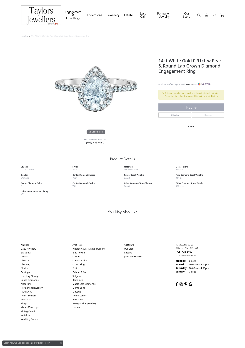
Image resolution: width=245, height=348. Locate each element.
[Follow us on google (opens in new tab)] (190, 284)
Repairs (128, 252)
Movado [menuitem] (76, 291)
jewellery (24, 36)
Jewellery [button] (113, 15)
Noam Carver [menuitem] (79, 295)
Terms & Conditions (126, 331)
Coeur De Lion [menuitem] (80, 260)
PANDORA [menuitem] (26, 291)
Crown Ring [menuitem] (78, 264)
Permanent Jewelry (164, 15)
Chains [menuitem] (24, 256)
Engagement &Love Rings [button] (73, 15)
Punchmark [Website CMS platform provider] (128, 342)
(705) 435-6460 (95, 142)
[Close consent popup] (61, 343)
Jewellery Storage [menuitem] (30, 276)
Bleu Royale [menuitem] (78, 252)
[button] (198, 15)
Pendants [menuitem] (26, 299)
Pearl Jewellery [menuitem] (28, 295)
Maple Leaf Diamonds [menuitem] (83, 283)
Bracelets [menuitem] (26, 252)
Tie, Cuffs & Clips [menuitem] (30, 307)
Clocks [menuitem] (24, 268)
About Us (129, 244)
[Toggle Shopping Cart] (222, 15)
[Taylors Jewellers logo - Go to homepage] (41, 15)
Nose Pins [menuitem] (26, 283)
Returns (208, 115)
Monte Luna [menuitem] (78, 287)
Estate (128, 15)
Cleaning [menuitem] (25, 264)
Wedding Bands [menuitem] (29, 319)
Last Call (143, 15)
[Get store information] (186, 255)
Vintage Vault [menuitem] (28, 311)
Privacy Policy (107, 331)
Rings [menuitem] (24, 303)
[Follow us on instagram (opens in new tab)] (181, 284)
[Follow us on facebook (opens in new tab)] (177, 284)
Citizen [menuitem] (76, 256)
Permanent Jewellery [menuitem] (32, 287)
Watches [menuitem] (25, 315)
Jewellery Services (133, 256)
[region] (96, 89)
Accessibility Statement (149, 331)
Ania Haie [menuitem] (77, 244)
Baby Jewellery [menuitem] (28, 248)
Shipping (175, 115)
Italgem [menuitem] (76, 276)
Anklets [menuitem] (25, 244)
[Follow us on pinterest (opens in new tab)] (185, 284)
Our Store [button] (186, 15)
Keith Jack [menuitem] (77, 279)
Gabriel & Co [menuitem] (79, 272)
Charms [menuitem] (25, 260)
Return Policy (91, 331)
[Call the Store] (184, 251)
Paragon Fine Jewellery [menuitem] (84, 303)
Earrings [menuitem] (25, 272)
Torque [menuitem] (76, 307)
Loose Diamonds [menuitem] (30, 279)
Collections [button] (94, 15)
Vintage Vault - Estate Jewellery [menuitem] (88, 248)
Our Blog (128, 248)
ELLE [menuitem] (74, 268)
